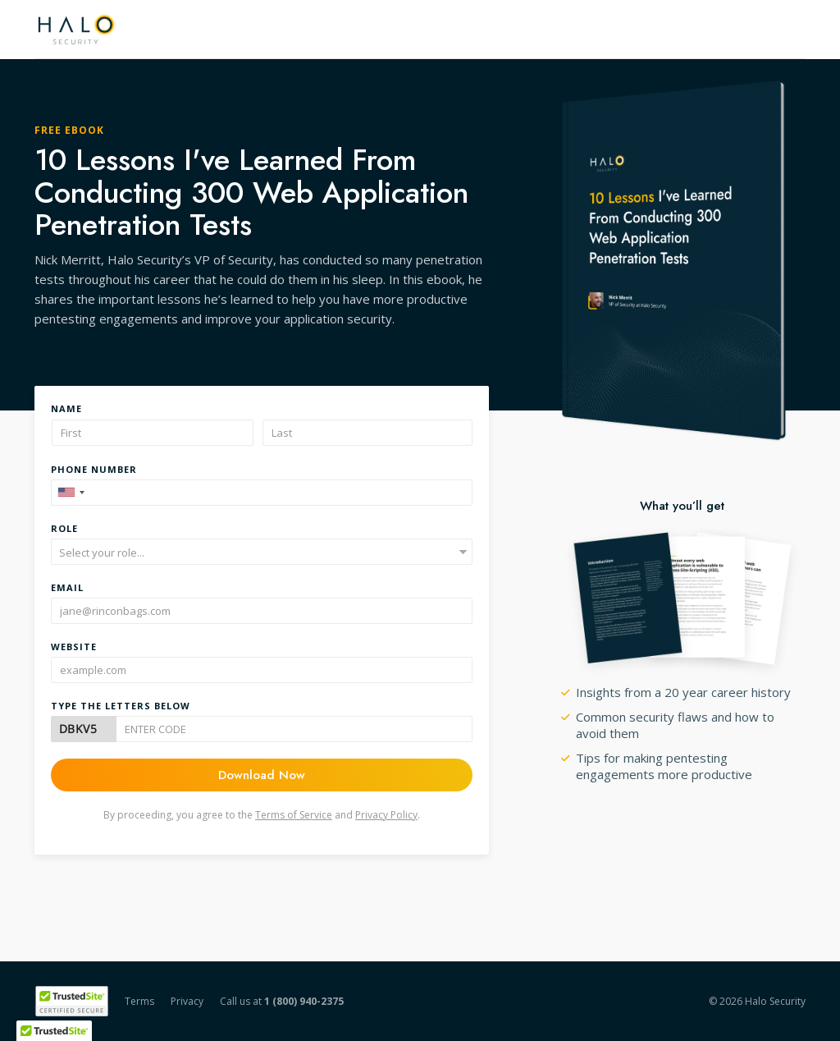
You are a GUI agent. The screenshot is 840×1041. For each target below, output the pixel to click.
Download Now (261, 775)
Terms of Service (293, 815)
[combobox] (70, 492)
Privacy (187, 1001)
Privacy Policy (386, 815)
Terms (139, 1001)
